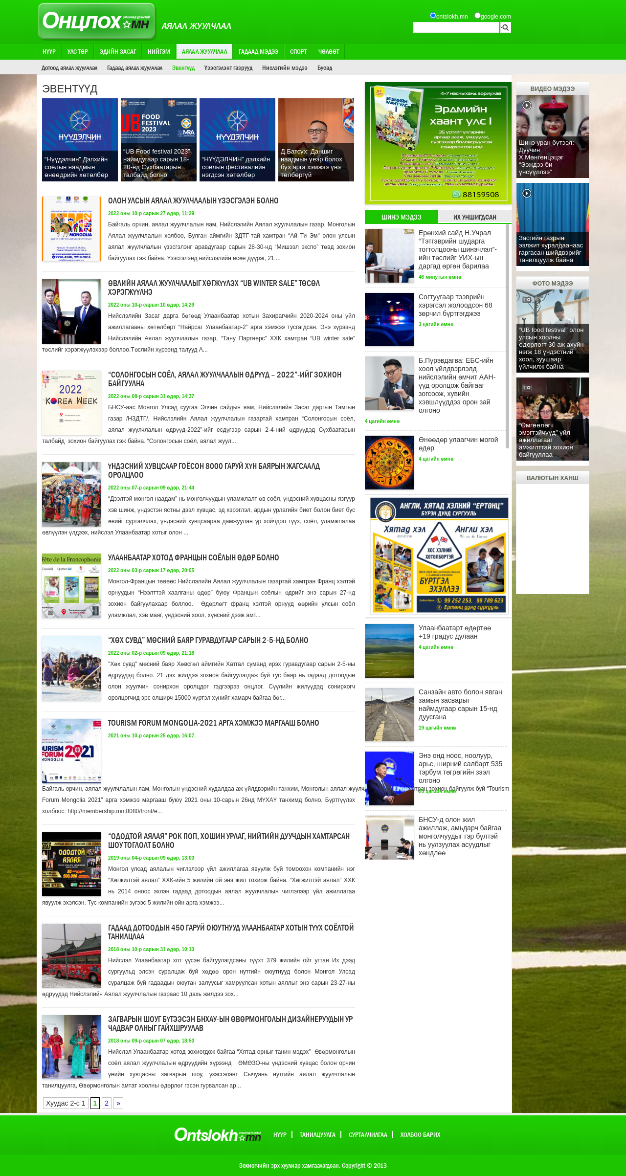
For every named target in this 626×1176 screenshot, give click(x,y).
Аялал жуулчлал (204, 51)
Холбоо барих (420, 1134)
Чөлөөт (328, 51)
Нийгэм (159, 51)
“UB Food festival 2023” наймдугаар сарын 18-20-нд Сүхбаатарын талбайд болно (156, 163)
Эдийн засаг (118, 51)
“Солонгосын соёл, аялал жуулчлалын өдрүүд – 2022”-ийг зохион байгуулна (224, 379)
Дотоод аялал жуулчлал (69, 67)
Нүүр (49, 51)
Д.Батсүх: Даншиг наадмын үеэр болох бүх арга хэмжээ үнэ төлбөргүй (311, 163)
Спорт (298, 51)
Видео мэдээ (553, 89)
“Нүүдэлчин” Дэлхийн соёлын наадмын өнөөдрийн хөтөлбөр (76, 166)
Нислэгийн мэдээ (285, 67)
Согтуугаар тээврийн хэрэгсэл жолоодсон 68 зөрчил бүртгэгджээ (455, 305)
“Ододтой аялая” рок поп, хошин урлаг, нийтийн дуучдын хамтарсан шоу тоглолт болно (229, 840)
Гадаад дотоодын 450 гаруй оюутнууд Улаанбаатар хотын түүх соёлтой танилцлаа (231, 932)
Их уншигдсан (474, 217)
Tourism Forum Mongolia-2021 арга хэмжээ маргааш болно (213, 723)
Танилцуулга (317, 1134)
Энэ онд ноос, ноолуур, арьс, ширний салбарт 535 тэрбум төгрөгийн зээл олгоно (460, 768)
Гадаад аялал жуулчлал (134, 67)
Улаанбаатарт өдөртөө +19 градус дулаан (455, 632)
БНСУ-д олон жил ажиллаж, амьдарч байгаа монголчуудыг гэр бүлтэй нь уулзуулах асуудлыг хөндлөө (460, 836)
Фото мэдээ (552, 283)
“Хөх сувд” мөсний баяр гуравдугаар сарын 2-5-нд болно (208, 640)
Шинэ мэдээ (401, 217)
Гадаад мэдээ (258, 51)
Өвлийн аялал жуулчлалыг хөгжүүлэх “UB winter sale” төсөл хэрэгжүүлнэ (214, 287)
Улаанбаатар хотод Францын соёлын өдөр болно (193, 558)
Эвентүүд (183, 67)
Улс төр (77, 51)
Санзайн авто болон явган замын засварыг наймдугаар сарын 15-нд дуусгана (460, 704)
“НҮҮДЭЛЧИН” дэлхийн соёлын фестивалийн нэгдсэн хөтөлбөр (236, 166)
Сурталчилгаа (368, 1134)
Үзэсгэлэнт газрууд (228, 67)
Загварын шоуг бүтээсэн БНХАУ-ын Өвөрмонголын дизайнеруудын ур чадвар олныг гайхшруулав (230, 1023)
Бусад (324, 67)
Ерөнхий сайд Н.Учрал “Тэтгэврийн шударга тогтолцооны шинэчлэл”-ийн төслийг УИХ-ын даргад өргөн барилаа (458, 249)
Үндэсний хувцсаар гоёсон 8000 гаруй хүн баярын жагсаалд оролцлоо (214, 470)
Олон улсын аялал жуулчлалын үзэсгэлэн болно (193, 201)
